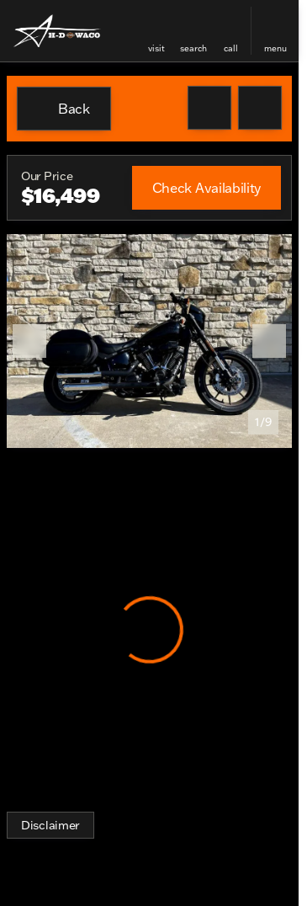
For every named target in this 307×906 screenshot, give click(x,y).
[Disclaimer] (50, 825)
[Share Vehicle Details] (260, 108)
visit (156, 48)
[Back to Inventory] (64, 109)
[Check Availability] (206, 188)
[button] (156, 31)
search (193, 48)
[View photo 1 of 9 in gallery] (149, 341)
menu (275, 48)
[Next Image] (269, 341)
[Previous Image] (29, 341)
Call (231, 48)
